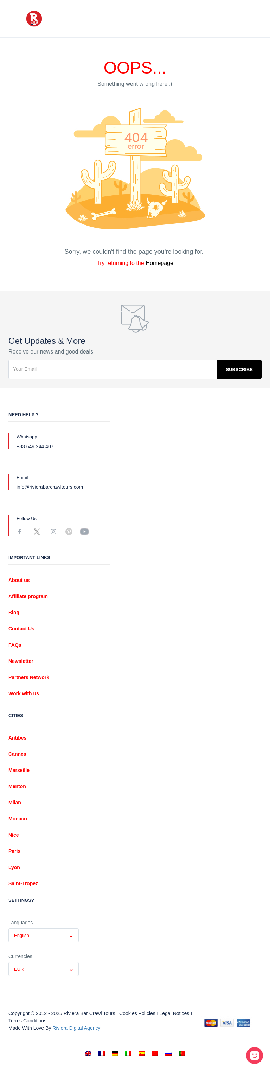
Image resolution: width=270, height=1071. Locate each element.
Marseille (19, 770)
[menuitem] (88, 1053)
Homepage (159, 263)
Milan (14, 802)
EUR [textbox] (19, 969)
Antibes (17, 738)
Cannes (17, 754)
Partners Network (28, 677)
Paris (14, 851)
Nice (13, 835)
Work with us (23, 693)
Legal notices (174, 1013)
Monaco (17, 819)
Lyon (14, 867)
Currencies (20, 956)
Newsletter (20, 661)
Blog (13, 612)
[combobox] (43, 935)
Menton (17, 786)
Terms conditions (27, 1021)
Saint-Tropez (23, 883)
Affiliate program (28, 596)
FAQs (14, 645)
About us (19, 580)
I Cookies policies (135, 1013)
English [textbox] (21, 935)
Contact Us (21, 629)
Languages (20, 922)
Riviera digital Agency (76, 1028)
